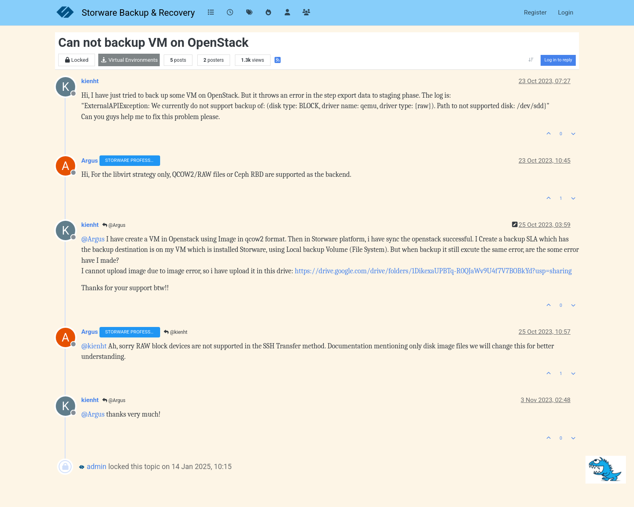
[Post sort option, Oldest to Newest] (530, 60)
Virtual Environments (129, 60)
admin (96, 467)
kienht (90, 81)
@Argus (113, 225)
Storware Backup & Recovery (138, 13)
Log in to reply (558, 60)
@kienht (175, 332)
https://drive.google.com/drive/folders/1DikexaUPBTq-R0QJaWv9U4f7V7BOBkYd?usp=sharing (433, 271)
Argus (89, 160)
